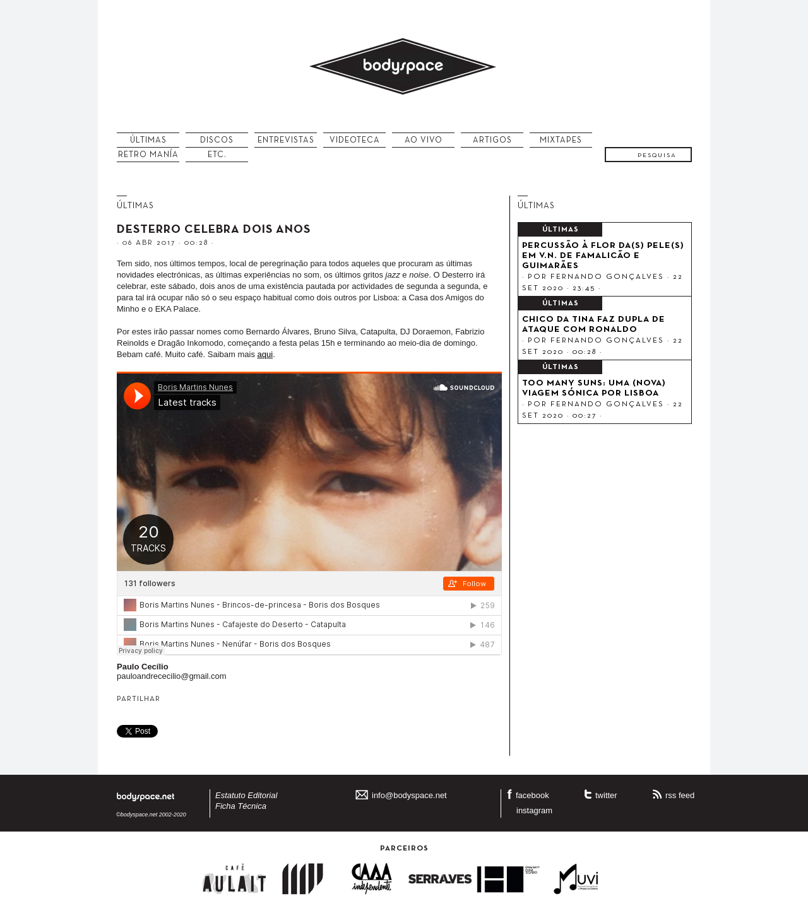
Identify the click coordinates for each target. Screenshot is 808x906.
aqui (265, 354)
